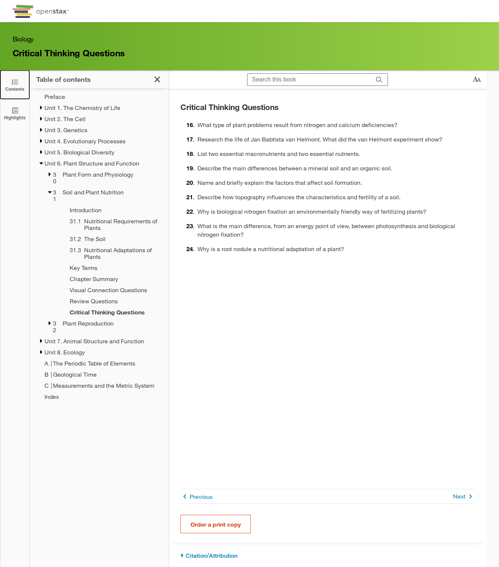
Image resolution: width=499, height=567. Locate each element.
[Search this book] (309, 80)
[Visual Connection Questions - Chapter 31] (109, 290)
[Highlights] (14, 113)
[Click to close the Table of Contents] (14, 84)
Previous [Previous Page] (196, 496)
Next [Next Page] (464, 496)
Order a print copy (215, 524)
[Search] (379, 80)
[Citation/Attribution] (327, 555)
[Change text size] (477, 79)
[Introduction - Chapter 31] (109, 210)
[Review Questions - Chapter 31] (109, 301)
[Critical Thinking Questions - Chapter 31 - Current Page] (109, 312)
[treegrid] (99, 246)
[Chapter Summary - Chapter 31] (109, 279)
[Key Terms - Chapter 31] (109, 267)
